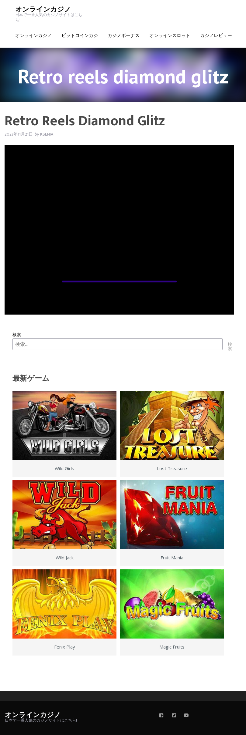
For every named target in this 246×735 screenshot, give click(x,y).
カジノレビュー (216, 35)
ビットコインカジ (79, 35)
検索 (16, 334)
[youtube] (186, 715)
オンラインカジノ (43, 9)
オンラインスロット (169, 35)
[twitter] (174, 715)
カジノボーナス (124, 35)
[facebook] (161, 715)
